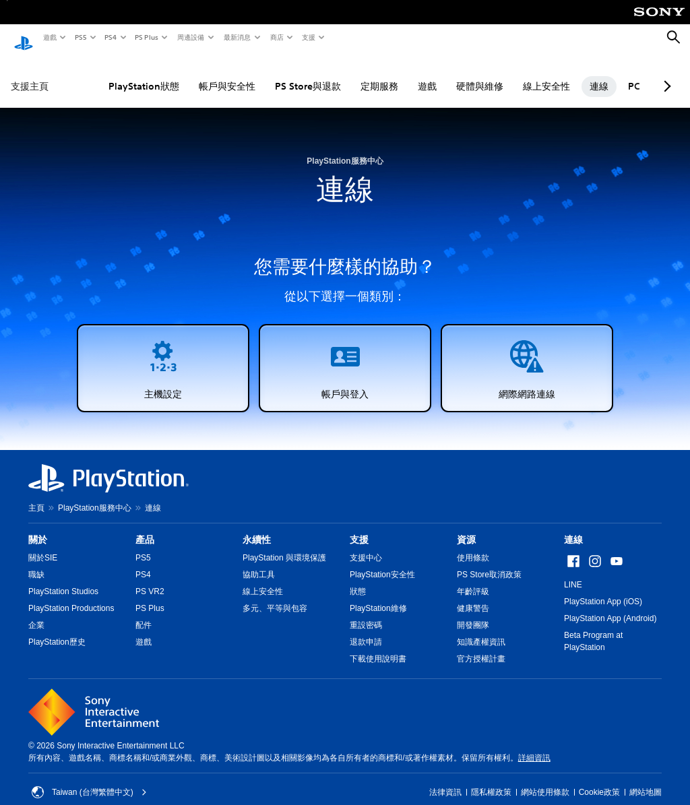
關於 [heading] (37, 526)
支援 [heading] (359, 526)
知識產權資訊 (481, 629)
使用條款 (473, 545)
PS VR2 (149, 578)
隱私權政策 (491, 779)
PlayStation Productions (71, 595)
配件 (143, 612)
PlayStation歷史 (57, 629)
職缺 (36, 562)
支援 (308, 37)
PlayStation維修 (378, 595)
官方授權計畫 (481, 646)
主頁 (36, 495)
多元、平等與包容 (275, 595)
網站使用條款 (545, 779)
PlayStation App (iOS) (603, 588)
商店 (276, 37)
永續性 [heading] (257, 526)
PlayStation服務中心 (94, 495)
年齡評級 (473, 578)
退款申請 (366, 629)
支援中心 (366, 545)
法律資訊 (445, 779)
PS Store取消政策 (489, 562)
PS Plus (146, 37)
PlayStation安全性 (382, 562)
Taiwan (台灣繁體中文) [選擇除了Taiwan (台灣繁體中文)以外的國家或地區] (89, 779)
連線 (568, 73)
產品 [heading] (144, 526)
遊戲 (49, 37)
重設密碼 (366, 612)
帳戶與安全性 (196, 73)
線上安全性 (515, 73)
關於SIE (42, 545)
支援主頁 (30, 73)
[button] (163, 355)
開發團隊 (473, 612)
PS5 (80, 37)
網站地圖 (645, 779)
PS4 (110, 37)
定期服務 (348, 73)
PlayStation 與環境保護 (284, 545)
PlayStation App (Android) (610, 605)
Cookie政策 (599, 779)
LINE (573, 572)
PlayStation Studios (63, 578)
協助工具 (259, 562)
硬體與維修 (448, 73)
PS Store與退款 (277, 73)
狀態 (358, 578)
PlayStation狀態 (112, 73)
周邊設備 (190, 37)
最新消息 (236, 37)
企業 (36, 612)
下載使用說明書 (378, 646)
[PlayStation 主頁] (23, 38)
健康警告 (473, 595)
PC (603, 73)
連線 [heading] (573, 526)
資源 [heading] (466, 526)
